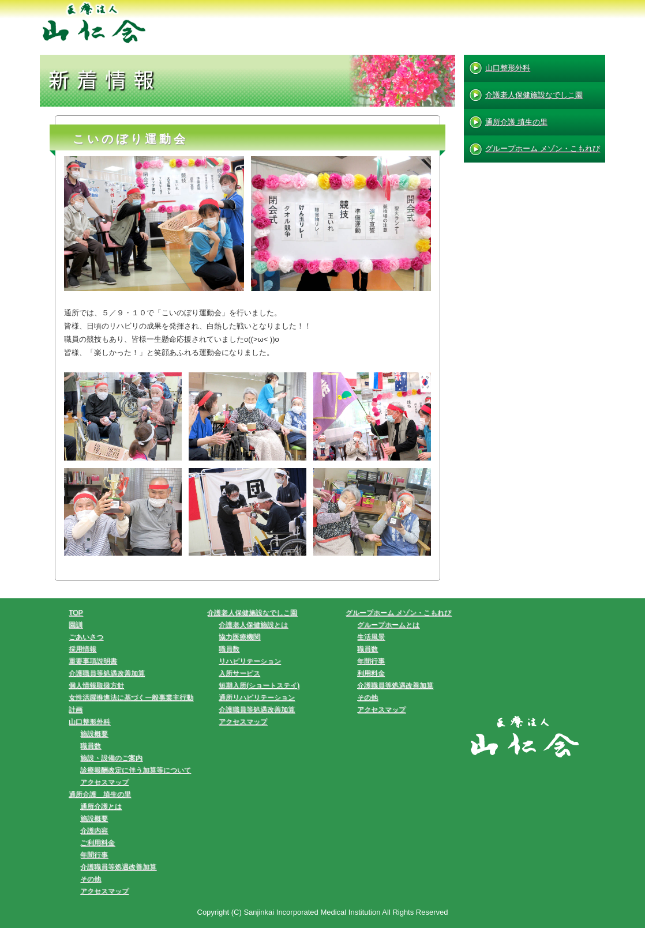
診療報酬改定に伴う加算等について (135, 770)
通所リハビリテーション (257, 697)
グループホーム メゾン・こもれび (542, 148)
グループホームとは (388, 625)
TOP (75, 613)
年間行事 (94, 855)
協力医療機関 (239, 637)
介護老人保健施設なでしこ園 (534, 94)
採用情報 (82, 649)
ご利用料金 (97, 843)
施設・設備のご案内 (111, 758)
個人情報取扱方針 (96, 685)
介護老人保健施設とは (253, 625)
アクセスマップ (104, 782)
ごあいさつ (86, 637)
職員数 (90, 746)
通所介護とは (101, 806)
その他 (90, 879)
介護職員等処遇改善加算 (107, 673)
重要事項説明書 (93, 661)
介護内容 (94, 831)
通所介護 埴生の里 (516, 122)
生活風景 (371, 637)
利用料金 (371, 673)
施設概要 (94, 734)
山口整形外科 (507, 67)
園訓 (75, 625)
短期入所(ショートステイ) (259, 685)
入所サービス (239, 673)
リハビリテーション (250, 661)
